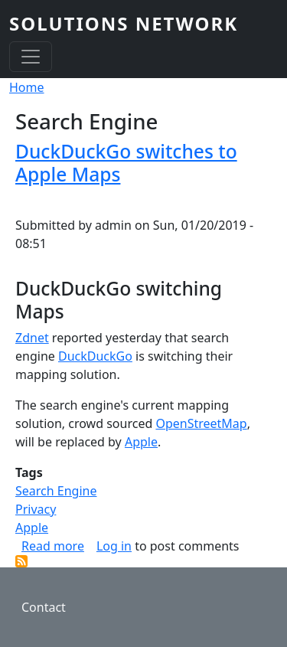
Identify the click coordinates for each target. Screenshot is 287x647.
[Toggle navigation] (30, 56)
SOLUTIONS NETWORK (123, 23)
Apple (141, 441)
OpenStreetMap (200, 423)
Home (26, 87)
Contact (43, 607)
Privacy (35, 509)
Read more (52, 546)
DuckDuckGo (95, 356)
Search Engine (55, 490)
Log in (114, 546)
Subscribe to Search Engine (21, 561)
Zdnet (32, 337)
